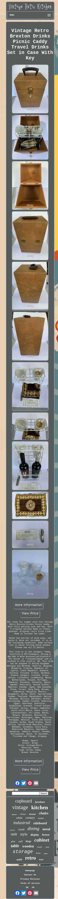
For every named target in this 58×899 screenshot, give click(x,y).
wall (20, 841)
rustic (39, 847)
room (45, 853)
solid (19, 859)
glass (12, 830)
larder (41, 859)
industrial (21, 822)
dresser (32, 814)
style (23, 834)
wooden (28, 846)
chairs (43, 813)
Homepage (30, 870)
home (38, 853)
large (28, 841)
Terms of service (30, 883)
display (34, 834)
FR (33, 887)
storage (23, 851)
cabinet (41, 840)
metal (46, 829)
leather (41, 818)
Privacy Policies (30, 879)
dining (33, 828)
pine (13, 841)
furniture (40, 801)
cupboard (23, 800)
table (15, 845)
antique (23, 814)
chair (47, 847)
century (30, 817)
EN (27, 887)
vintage (20, 807)
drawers (14, 814)
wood (21, 829)
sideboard (40, 823)
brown (45, 834)
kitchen (39, 807)
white (19, 817)
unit (14, 834)
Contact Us (30, 875)
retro (30, 858)
